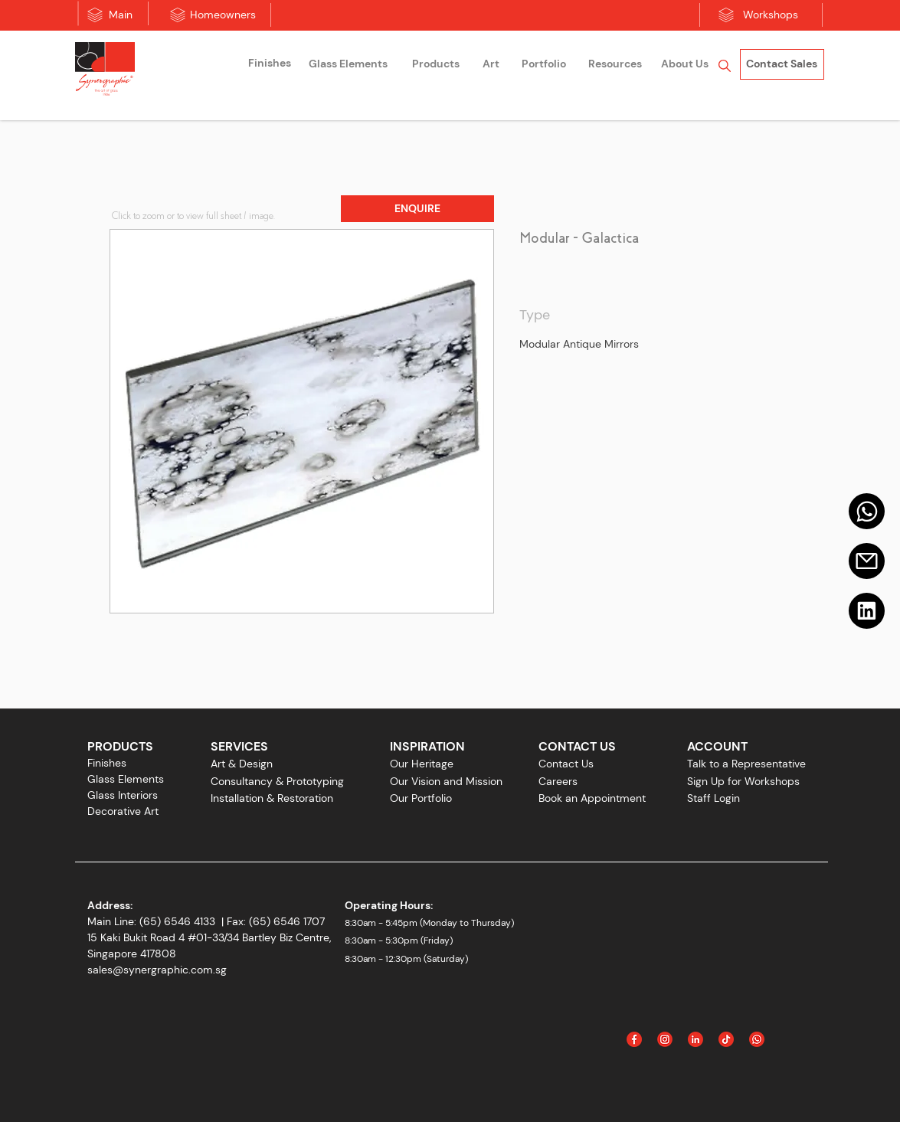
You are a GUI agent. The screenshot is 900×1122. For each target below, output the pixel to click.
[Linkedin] (867, 611)
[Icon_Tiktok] (726, 1039)
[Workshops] (771, 15)
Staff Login (713, 798)
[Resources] (615, 64)
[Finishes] (269, 63)
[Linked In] (695, 1039)
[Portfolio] (544, 64)
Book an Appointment (592, 798)
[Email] (867, 561)
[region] (270, 65)
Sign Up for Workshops (743, 781)
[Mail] (867, 511)
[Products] (435, 64)
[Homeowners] (223, 15)
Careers (558, 781)
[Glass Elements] (348, 64)
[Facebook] (634, 1039)
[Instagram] (665, 1039)
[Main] (121, 15)
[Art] (491, 64)
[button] (417, 208)
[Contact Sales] (782, 64)
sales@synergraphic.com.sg (157, 969)
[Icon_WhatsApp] (756, 1039)
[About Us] (685, 64)
